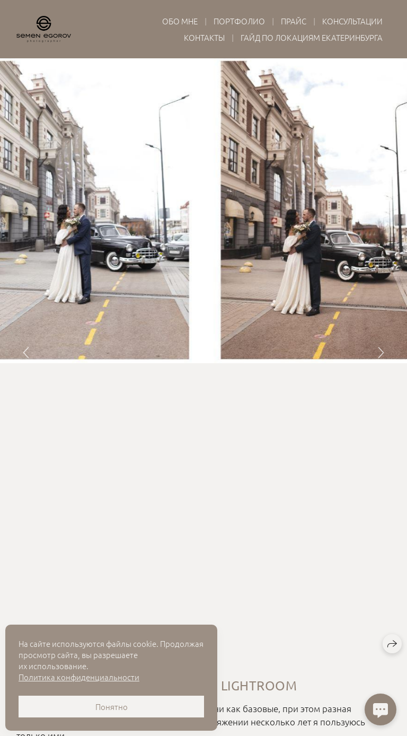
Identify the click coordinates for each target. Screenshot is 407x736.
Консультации (352, 21)
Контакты (204, 37)
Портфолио (239, 21)
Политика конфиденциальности (79, 676)
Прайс (293, 21)
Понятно (111, 706)
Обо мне (180, 21)
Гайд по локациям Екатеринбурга (312, 37)
